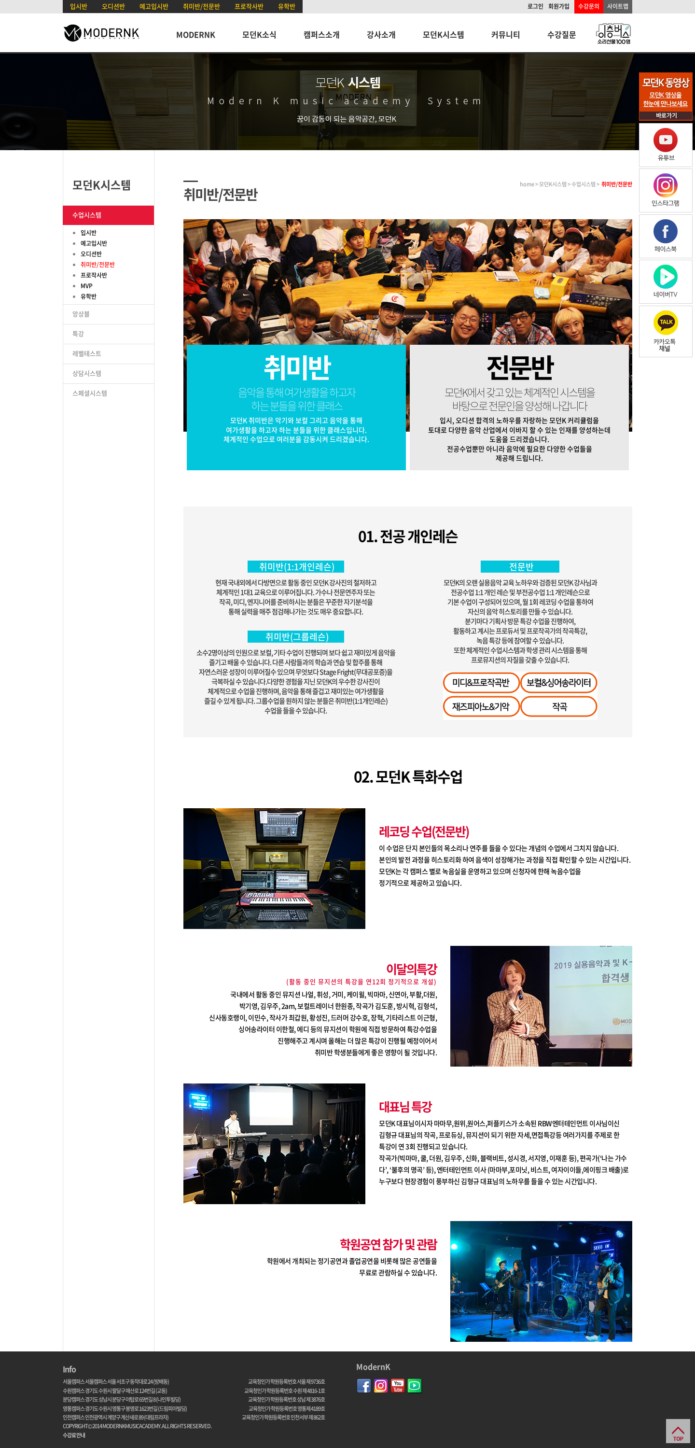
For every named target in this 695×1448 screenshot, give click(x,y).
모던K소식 (259, 34)
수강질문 (561, 34)
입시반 (78, 6)
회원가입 (559, 6)
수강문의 (588, 6)
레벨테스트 (86, 353)
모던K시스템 (443, 34)
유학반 (286, 6)
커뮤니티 (505, 34)
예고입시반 (153, 6)
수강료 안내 (74, 1435)
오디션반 (113, 6)
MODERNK (195, 34)
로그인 (535, 6)
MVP (87, 285)
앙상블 (81, 313)
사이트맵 (617, 6)
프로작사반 (249, 6)
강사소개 (381, 34)
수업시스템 (86, 214)
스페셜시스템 (89, 392)
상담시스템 (86, 373)
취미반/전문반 (201, 6)
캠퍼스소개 (322, 34)
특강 (78, 333)
